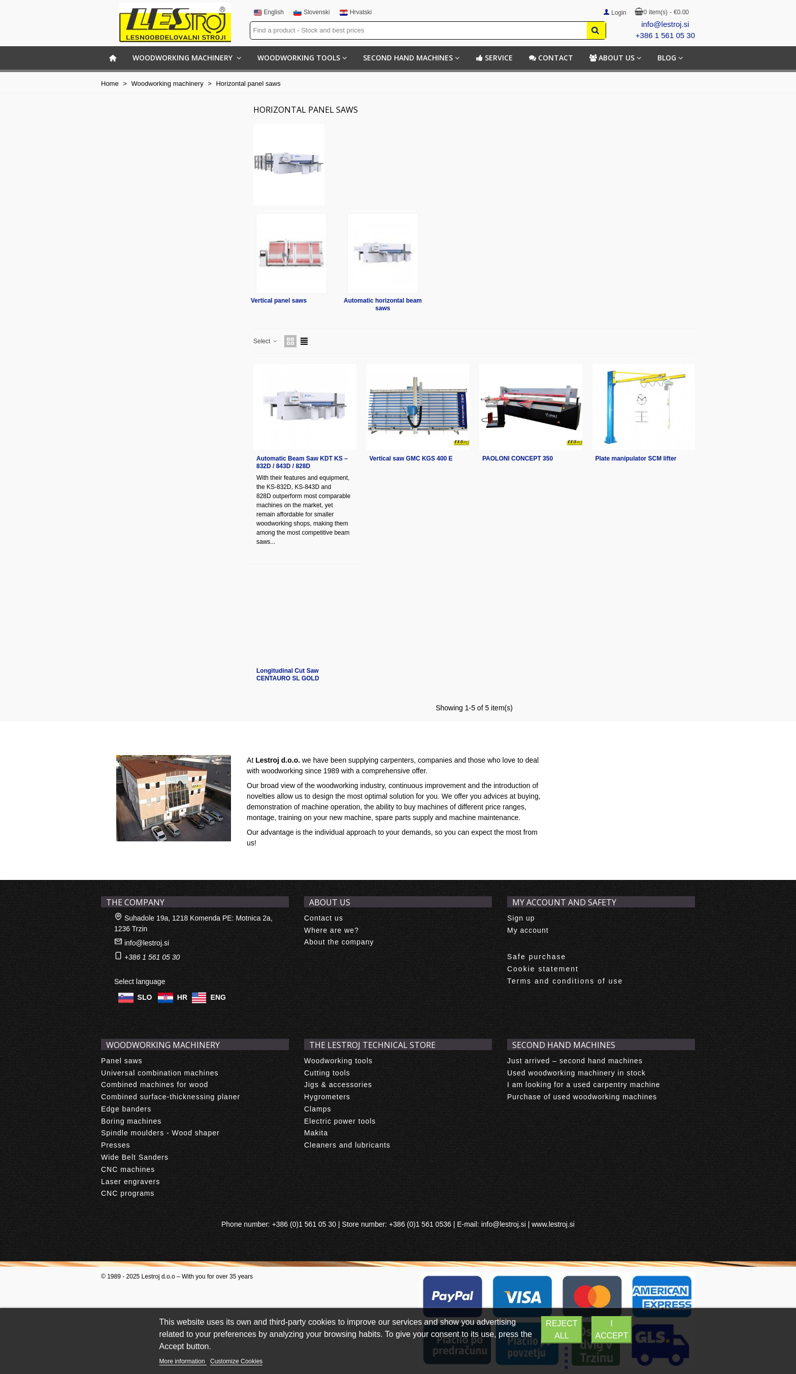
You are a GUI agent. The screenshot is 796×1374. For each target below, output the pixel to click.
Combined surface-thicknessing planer (170, 1097)
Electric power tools (340, 1121)
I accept (611, 1329)
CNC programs (127, 1193)
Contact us (323, 918)
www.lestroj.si (553, 1224)
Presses (115, 1145)
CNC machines (128, 1169)
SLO (145, 997)
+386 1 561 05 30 (665, 35)
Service (494, 57)
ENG (218, 997)
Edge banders (126, 1109)
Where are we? (331, 930)
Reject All (561, 1329)
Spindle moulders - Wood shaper (160, 1133)
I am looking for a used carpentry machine (583, 1085)
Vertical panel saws (279, 300)
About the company (339, 942)
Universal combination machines (160, 1073)
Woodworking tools (298, 57)
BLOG (666, 57)
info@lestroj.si (665, 24)
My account (528, 930)
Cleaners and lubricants (347, 1145)
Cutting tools (327, 1073)
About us (612, 57)
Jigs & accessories (338, 1085)
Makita (316, 1133)
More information (183, 1361)
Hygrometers (327, 1097)
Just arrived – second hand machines (575, 1061)
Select (265, 341)
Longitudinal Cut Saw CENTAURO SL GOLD (287, 674)
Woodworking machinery (183, 57)
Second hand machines (408, 57)
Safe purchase (536, 957)
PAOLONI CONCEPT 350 (517, 458)
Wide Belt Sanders (135, 1157)
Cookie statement (543, 969)
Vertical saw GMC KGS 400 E (411, 458)
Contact (551, 57)
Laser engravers (130, 1181)
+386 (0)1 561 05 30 (304, 1224)
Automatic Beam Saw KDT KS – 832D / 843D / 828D (302, 462)
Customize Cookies (236, 1361)
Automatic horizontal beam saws (383, 304)
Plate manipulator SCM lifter (636, 458)
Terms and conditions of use (565, 981)
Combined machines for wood (154, 1085)
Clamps (317, 1109)
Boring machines (131, 1121)
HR (182, 997)
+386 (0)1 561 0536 (420, 1224)
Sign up (521, 918)
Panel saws (122, 1061)
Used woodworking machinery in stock (576, 1073)
